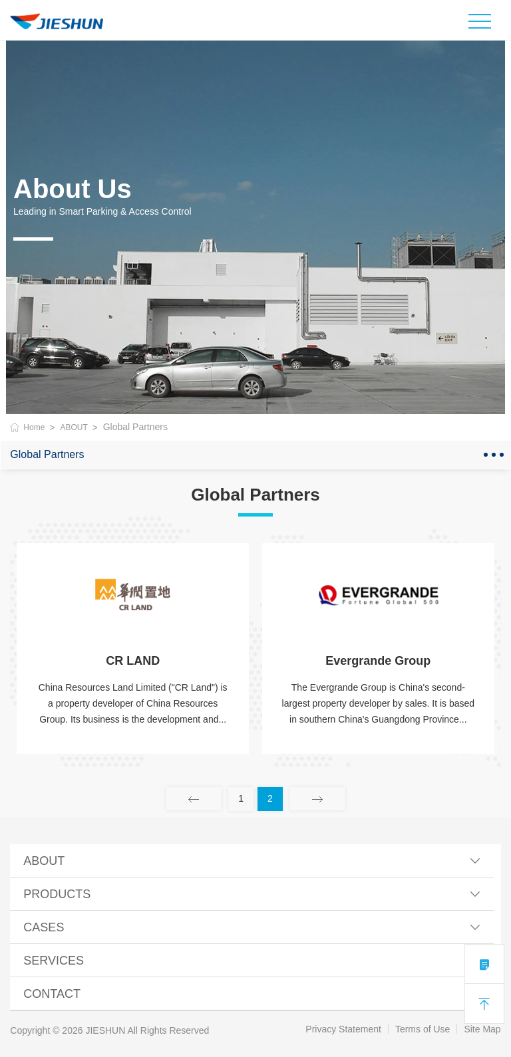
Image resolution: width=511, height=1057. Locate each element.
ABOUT (73, 427)
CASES (251, 927)
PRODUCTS (251, 894)
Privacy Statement (343, 1029)
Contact (251, 993)
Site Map (482, 1029)
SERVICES (251, 960)
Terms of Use (422, 1029)
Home (34, 427)
